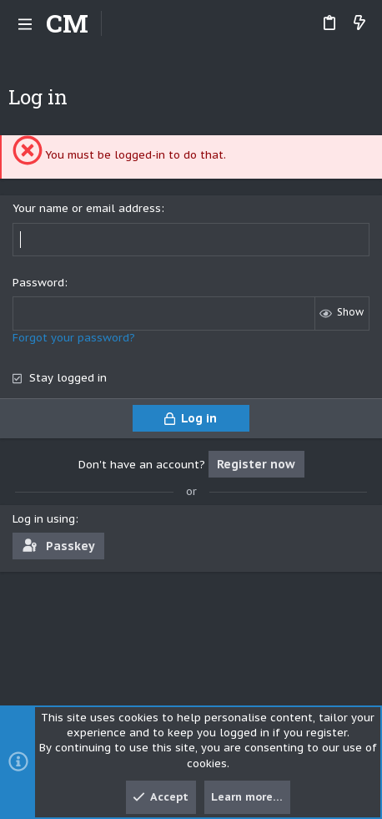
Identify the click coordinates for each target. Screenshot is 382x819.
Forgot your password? (74, 338)
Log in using (44, 519)
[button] (25, 23)
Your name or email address (87, 208)
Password (38, 283)
